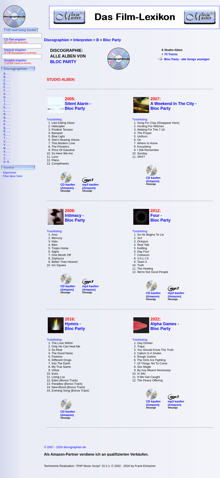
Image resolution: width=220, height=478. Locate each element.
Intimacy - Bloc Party (75, 217)
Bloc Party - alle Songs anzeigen (186, 59)
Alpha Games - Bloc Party (164, 326)
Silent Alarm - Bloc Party (78, 106)
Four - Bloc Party (160, 217)
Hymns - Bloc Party (75, 326)
